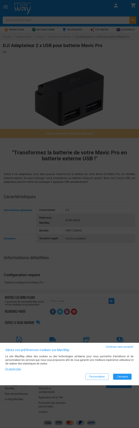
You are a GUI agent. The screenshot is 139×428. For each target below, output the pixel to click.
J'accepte (122, 376)
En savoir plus (13, 369)
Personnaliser (97, 376)
